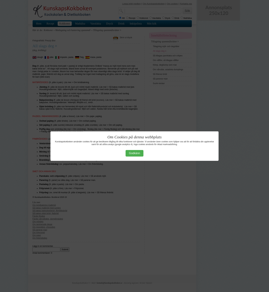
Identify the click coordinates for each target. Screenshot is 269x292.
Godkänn (134, 153)
